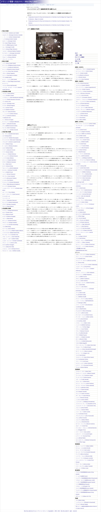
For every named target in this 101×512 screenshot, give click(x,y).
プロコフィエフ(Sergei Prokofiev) (9, 222)
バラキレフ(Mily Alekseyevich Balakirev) (11, 184)
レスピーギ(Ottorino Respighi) (8, 216)
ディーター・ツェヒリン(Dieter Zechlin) (84, 316)
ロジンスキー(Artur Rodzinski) (82, 79)
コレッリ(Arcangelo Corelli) (8, 47)
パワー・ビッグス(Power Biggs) (83, 327)
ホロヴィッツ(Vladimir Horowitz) (83, 337)
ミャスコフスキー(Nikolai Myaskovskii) (10, 232)
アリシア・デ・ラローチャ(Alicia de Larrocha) (86, 260)
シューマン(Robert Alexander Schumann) (11, 99)
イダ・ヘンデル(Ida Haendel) (82, 379)
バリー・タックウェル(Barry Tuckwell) (84, 466)
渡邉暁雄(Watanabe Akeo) (81, 250)
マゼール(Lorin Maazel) (81, 218)
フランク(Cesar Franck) (7, 107)
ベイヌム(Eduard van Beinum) (82, 75)
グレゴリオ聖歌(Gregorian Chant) (9, 45)
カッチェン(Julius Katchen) (82, 280)
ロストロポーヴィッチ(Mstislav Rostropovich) (86, 440)
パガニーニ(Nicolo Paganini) (8, 73)
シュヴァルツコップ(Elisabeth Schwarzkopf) (85, 502)
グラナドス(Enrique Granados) (9, 204)
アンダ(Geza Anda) (80, 262)
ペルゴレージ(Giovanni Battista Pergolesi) (11, 51)
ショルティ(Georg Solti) (81, 165)
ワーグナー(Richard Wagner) (8, 105)
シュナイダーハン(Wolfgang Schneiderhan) (85, 401)
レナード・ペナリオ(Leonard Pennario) (84, 365)
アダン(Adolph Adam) (7, 77)
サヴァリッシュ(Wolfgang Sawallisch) (84, 157)
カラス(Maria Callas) (80, 500)
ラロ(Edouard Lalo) (6, 117)
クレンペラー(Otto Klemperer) (82, 147)
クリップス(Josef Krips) (81, 143)
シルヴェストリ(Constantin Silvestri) (84, 97)
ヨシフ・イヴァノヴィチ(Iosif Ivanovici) (11, 194)
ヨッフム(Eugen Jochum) (81, 236)
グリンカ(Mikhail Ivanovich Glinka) (9, 125)
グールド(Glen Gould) (80, 292)
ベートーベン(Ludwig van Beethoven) (10, 67)
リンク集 (77, 63)
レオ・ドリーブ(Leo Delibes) (8, 192)
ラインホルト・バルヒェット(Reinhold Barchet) (86, 427)
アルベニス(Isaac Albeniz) (8, 206)
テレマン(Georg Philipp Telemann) (9, 49)
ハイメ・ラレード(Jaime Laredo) (83, 411)
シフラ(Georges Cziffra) (81, 302)
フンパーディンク (6, 198)
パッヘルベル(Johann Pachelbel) (9, 55)
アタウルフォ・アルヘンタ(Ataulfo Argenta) (85, 69)
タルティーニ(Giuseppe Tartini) (9, 41)
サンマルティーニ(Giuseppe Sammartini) (11, 53)
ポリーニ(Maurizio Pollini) (81, 339)
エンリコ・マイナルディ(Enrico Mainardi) (85, 385)
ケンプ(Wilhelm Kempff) (81, 296)
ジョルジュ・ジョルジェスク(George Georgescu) (86, 99)
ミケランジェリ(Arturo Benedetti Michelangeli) (86, 349)
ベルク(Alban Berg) (6, 226)
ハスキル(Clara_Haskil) (81, 320)
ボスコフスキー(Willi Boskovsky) (83, 214)
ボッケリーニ (5, 83)
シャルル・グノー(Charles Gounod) (10, 129)
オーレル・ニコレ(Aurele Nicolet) (83, 448)
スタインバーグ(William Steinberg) (83, 171)
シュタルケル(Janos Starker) (82, 399)
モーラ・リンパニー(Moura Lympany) (84, 351)
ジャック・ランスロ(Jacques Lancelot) (84, 458)
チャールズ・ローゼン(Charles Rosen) (84, 314)
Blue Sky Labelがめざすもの (30, 511)
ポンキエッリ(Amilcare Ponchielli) (9, 170)
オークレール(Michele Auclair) (82, 387)
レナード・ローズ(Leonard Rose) (83, 436)
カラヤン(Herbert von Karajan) (82, 137)
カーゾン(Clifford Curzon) (81, 276)
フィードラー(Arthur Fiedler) (82, 202)
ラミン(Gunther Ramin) (81, 77)
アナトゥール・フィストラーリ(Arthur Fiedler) (86, 123)
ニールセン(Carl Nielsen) (7, 180)
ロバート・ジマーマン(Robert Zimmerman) (85, 244)
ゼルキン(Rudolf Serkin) (81, 308)
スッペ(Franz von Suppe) (7, 119)
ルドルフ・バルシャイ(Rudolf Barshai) (84, 240)
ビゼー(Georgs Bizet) (7, 135)
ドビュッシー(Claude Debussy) (9, 154)
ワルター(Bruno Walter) (81, 119)
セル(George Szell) (80, 182)
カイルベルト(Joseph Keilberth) (83, 85)
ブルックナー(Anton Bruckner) (9, 111)
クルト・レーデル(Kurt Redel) (82, 145)
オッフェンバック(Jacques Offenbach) (10, 121)
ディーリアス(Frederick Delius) (9, 186)
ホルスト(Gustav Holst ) (7, 212)
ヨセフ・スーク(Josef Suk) (82, 425)
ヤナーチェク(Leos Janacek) (8, 176)
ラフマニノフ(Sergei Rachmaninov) (10, 210)
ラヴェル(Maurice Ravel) (7, 214)
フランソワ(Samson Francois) (82, 331)
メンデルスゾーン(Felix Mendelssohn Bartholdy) (12, 97)
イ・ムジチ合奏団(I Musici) (82, 476)
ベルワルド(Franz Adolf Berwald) (9, 85)
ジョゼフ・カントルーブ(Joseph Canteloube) (12, 240)
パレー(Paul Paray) (80, 198)
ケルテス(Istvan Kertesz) (81, 149)
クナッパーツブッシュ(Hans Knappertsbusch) (86, 87)
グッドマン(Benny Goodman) (82, 454)
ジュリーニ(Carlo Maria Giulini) (82, 167)
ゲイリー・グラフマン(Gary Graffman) (84, 298)
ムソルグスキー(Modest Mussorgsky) (10, 137)
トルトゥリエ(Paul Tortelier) (82, 407)
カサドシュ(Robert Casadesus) (82, 278)
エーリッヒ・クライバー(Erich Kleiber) (84, 71)
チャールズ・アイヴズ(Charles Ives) (10, 234)
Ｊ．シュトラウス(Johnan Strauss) (10, 113)
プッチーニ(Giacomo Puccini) (8, 150)
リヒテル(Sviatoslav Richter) (82, 359)
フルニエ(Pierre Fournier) (81, 417)
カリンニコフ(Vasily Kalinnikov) (9, 160)
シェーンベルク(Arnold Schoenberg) (10, 224)
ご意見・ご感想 (78, 55)
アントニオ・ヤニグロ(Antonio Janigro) (84, 375)
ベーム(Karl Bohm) (80, 210)
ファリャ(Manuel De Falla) (8, 246)
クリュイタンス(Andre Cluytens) (83, 89)
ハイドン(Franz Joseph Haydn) (9, 63)
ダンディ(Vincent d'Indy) (7, 166)
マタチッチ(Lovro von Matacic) (82, 220)
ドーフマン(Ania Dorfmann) (82, 318)
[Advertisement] (13, 18)
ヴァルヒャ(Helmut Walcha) (82, 367)
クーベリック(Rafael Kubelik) (82, 141)
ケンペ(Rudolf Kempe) (81, 151)
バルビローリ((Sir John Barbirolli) (83, 196)
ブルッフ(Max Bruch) (7, 164)
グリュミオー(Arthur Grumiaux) (82, 393)
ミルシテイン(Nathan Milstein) (82, 419)
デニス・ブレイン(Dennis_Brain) (83, 464)
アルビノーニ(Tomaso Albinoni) (9, 57)
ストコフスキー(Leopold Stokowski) (83, 176)
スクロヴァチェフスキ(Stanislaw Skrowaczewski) (86, 169)
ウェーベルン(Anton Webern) (8, 228)
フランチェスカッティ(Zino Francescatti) (85, 415)
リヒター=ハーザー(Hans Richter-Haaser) (85, 357)
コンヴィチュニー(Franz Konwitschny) (84, 91)
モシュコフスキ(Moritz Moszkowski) (10, 202)
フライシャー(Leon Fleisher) (82, 329)
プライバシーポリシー (42, 511)
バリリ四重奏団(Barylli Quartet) (82, 484)
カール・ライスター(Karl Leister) (83, 450)
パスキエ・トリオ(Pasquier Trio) (83, 486)
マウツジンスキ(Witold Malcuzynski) (83, 341)
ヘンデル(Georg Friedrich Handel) (9, 39)
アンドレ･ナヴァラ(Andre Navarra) (83, 377)
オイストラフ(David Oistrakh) (82, 389)
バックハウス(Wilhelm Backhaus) (83, 325)
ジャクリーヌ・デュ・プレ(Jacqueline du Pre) (86, 403)
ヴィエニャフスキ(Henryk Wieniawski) (10, 182)
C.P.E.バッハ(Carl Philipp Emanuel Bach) (11, 81)
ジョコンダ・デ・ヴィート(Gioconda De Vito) (86, 405)
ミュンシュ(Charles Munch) (82, 113)
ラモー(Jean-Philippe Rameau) (9, 43)
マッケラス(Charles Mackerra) (82, 222)
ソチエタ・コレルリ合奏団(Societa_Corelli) (85, 480)
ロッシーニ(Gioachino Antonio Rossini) (10, 69)
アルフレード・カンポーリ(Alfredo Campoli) (85, 373)
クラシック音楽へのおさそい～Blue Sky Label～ (20, 2)
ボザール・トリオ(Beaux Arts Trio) (83, 496)
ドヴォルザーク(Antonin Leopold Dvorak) (11, 141)
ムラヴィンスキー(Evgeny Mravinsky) (84, 230)
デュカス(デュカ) (6, 196)
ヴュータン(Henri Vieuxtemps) (9, 127)
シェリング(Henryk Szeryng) (82, 397)
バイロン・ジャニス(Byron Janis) (83, 322)
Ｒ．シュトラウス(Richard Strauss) (10, 156)
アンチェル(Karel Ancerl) (81, 129)
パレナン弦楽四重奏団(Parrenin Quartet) (84, 488)
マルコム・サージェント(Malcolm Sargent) (85, 109)
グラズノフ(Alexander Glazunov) (9, 200)
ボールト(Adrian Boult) (81, 212)
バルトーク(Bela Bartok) (7, 218)
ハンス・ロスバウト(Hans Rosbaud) (84, 192)
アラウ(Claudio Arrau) (80, 258)
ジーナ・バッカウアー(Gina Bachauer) (84, 304)
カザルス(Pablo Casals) (81, 135)
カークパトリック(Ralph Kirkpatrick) (84, 274)
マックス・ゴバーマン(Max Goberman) (84, 107)
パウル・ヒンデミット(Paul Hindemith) (10, 236)
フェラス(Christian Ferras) (81, 413)
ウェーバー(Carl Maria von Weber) (9, 75)
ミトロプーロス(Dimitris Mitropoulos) (84, 111)
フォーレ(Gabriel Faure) (7, 172)
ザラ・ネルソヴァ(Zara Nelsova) (83, 395)
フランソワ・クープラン (7, 59)
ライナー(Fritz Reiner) (80, 117)
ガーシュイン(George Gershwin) (9, 220)
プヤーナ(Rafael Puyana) (81, 335)
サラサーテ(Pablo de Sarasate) (9, 162)
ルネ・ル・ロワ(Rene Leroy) (82, 468)
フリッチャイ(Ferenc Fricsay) (82, 105)
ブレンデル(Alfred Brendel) (81, 333)
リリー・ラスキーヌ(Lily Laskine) (83, 431)
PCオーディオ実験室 (79, 57)
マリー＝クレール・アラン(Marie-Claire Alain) (86, 345)
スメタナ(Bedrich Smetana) (8, 109)
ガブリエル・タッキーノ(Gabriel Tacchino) (85, 282)
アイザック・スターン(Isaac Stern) (83, 371)
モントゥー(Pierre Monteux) (82, 115)
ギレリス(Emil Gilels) (80, 284)
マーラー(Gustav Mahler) (7, 152)
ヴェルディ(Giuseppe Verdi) (8, 103)
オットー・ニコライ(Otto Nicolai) (9, 79)
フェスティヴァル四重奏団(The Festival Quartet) (86, 490)
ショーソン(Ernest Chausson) (8, 174)
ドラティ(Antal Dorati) (80, 188)
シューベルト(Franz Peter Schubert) (10, 71)
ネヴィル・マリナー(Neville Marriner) (84, 190)
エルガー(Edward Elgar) (7, 147)
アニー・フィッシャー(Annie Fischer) (84, 256)
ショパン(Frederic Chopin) (8, 95)
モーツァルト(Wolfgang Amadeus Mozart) (11, 65)
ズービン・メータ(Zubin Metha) (83, 180)
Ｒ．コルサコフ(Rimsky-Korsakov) (9, 145)
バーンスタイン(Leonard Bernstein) (83, 194)
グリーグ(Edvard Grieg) (7, 143)
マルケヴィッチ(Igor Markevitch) (83, 224)
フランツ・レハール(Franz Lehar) (9, 242)
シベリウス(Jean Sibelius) (8, 158)
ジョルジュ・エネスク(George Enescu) (11, 248)
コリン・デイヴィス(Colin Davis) (83, 153)
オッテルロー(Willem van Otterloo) (83, 133)
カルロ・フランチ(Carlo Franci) (83, 139)
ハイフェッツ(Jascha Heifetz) (82, 409)
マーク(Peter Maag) (80, 216)
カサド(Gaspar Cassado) (81, 391)
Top (38, 7)
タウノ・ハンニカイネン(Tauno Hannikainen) (85, 101)
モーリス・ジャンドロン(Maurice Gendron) (85, 423)
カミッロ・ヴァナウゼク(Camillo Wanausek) (85, 452)
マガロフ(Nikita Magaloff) (81, 343)
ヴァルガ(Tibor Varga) (80, 442)
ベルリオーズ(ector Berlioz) (8, 93)
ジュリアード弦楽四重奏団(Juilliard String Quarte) (86, 478)
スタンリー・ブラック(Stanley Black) (84, 174)
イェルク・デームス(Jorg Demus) (83, 266)
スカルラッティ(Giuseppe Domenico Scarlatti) (12, 35)
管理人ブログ (78, 61)
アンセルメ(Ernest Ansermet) (82, 83)
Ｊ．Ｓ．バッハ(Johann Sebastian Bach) (11, 37)
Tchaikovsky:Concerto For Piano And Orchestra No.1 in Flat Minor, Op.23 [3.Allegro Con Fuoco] (49, 25)
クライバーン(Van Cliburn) (81, 286)
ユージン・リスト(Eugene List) (82, 353)
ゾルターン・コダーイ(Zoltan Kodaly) (10, 238)
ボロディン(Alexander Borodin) (9, 123)
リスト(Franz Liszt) (6, 101)
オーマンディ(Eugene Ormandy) (83, 131)
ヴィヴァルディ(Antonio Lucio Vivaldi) (10, 33)
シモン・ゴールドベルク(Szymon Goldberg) (85, 159)
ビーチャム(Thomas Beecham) (82, 103)
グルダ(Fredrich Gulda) (81, 294)
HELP (76, 53)
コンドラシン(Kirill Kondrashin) (82, 155)
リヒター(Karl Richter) (80, 238)
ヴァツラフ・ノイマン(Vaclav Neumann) (85, 246)
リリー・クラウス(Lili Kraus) (82, 361)
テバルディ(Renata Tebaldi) (82, 504)
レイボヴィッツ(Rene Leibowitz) (83, 242)
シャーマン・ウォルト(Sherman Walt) (84, 456)
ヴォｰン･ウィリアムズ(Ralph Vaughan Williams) (12, 230)
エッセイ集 (77, 59)
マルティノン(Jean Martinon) (82, 226)
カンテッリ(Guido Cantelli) (81, 73)
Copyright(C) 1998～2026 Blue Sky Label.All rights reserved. (62, 511)
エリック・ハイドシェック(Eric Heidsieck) (85, 272)
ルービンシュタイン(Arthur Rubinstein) (84, 363)
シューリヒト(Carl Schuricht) (82, 95)
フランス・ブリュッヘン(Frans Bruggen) (85, 208)
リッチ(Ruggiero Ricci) (81, 429)
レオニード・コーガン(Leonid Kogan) (84, 433)
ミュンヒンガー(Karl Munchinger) (83, 228)
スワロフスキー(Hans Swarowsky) (83, 178)
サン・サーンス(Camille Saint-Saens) (10, 133)
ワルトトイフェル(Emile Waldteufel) (10, 168)
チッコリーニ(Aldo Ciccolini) (82, 312)
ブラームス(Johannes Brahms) (9, 115)
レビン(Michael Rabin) (81, 438)
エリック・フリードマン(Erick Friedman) (85, 383)
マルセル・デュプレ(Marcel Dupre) (83, 347)
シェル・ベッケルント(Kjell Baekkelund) (84, 300)
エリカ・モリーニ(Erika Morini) (82, 381)
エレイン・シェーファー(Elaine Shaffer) (84, 446)
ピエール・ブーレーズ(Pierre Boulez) (84, 200)
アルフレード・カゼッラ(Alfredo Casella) (11, 250)
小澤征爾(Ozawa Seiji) (80, 248)
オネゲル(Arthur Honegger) (8, 244)
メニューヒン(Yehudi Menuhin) (82, 421)
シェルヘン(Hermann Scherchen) (83, 93)
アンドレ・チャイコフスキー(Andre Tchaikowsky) (86, 264)
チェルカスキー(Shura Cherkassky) (83, 310)
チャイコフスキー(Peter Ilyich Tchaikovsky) (11, 139)
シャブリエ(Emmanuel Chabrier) (9, 178)
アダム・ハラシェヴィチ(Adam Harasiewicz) (85, 254)
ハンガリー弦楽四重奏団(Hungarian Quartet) (85, 482)
